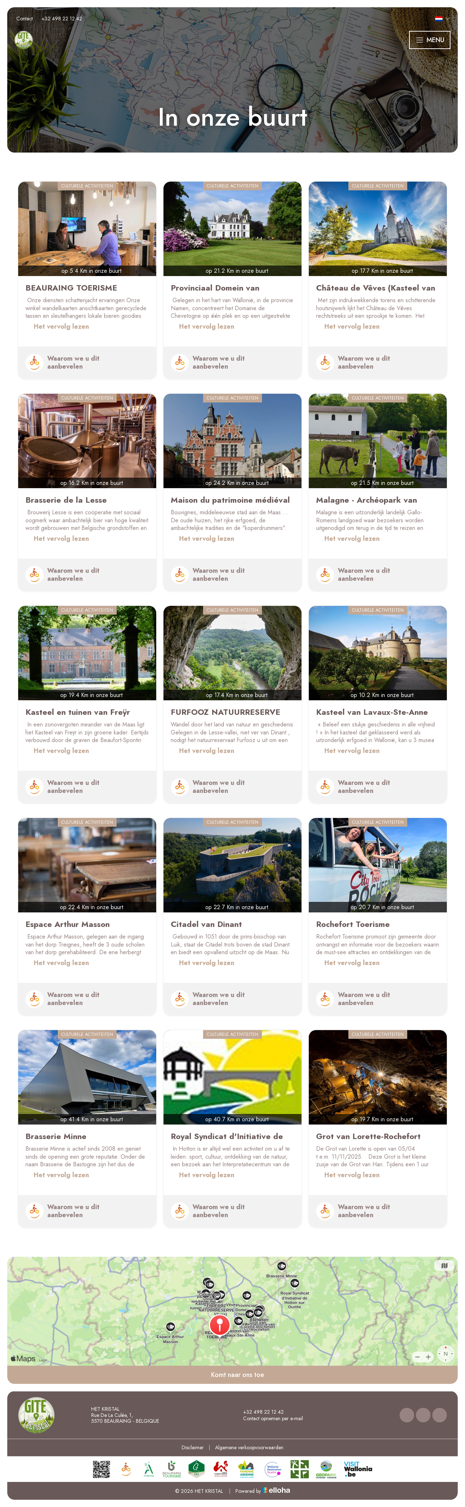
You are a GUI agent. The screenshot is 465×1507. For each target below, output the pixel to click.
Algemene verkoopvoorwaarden (249, 1447)
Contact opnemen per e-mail (269, 1418)
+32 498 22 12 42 (259, 1412)
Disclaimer (193, 1447)
